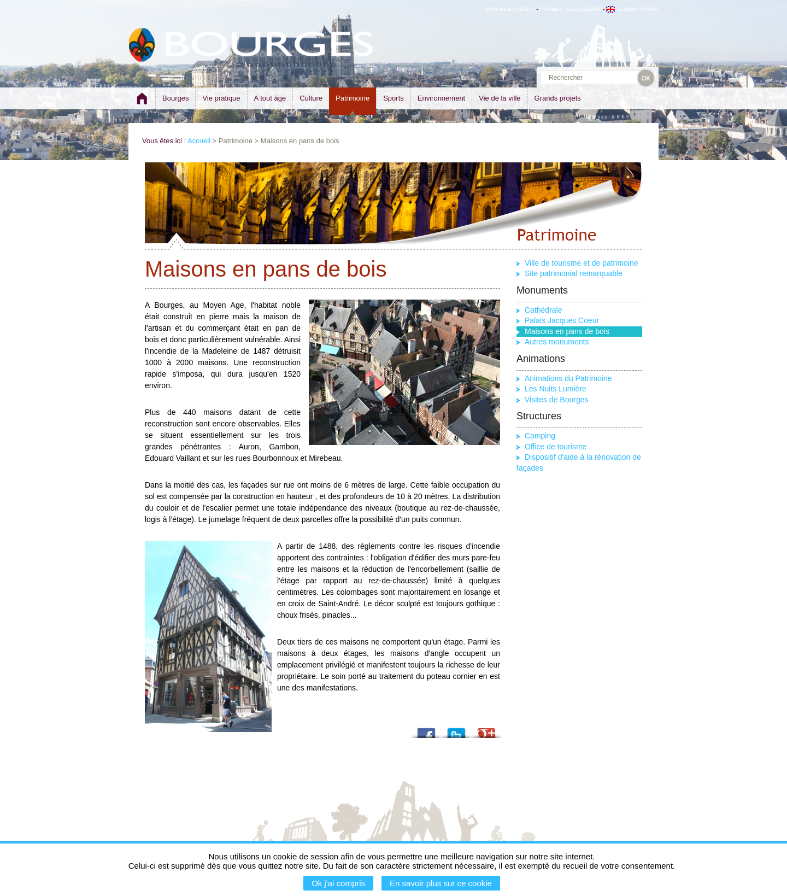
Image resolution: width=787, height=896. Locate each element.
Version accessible (510, 8)
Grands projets (558, 98)
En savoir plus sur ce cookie (441, 883)
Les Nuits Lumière (555, 388)
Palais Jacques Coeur (562, 320)
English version (632, 8)
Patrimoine (352, 98)
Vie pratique (221, 98)
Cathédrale (543, 310)
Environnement (441, 98)
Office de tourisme (555, 446)
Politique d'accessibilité (571, 8)
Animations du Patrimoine (568, 378)
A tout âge (270, 98)
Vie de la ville (499, 98)
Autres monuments (557, 341)
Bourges (175, 98)
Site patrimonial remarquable (573, 273)
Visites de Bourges (556, 399)
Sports (393, 98)
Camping (540, 435)
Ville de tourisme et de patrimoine (581, 263)
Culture (310, 98)
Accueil (198, 141)
